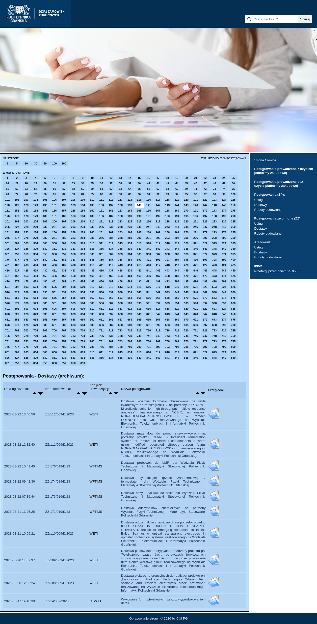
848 (214, 357)
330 (45, 248)
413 (120, 265)
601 (7, 308)
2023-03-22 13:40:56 (19, 414)
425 (233, 265)
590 (139, 303)
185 (92, 216)
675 (233, 319)
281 (54, 237)
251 (7, 232)
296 (195, 237)
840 (139, 357)
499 (224, 281)
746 (195, 335)
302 (17, 243)
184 (82, 216)
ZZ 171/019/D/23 (57, 512)
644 (177, 314)
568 (167, 297)
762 (111, 341)
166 (148, 210)
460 (92, 275)
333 (73, 248)
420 (186, 265)
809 (82, 352)
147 (205, 205)
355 (45, 254)
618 (167, 308)
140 (139, 205)
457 (64, 275)
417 (158, 265)
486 (101, 281)
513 (120, 286)
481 (54, 281)
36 (101, 183)
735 (92, 335)
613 (120, 308)
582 (64, 303)
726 (7, 335)
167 (158, 210)
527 (17, 292)
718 (167, 330)
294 (177, 237)
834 (82, 357)
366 (148, 254)
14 (129, 177)
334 (82, 248)
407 (64, 265)
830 (45, 357)
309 (82, 243)
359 (82, 254)
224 (224, 221)
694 (177, 325)
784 (82, 346)
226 (7, 226)
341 (148, 248)
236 (101, 226)
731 (54, 335)
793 (167, 346)
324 (224, 243)
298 (214, 237)
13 (120, 177)
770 (186, 341)
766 (148, 341)
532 (64, 292)
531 (54, 292)
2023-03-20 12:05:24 (19, 583)
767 (158, 341)
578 (26, 303)
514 (130, 286)
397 (205, 259)
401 (7, 265)
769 (177, 341)
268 (167, 232)
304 (35, 243)
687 (111, 325)
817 (158, 352)
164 (130, 210)
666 (148, 319)
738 (120, 335)
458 (73, 275)
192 (158, 216)
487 (111, 281)
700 (233, 325)
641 (148, 314)
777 (17, 346)
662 (111, 319)
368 (167, 254)
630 (45, 314)
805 (45, 352)
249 (224, 226)
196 (195, 216)
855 (45, 363)
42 (158, 183)
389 (130, 259)
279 (35, 237)
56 (54, 188)
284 (82, 237)
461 (101, 275)
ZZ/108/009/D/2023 (59, 583)
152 (17, 210)
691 (148, 325)
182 (64, 216)
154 (35, 210)
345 (186, 248)
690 (139, 325)
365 (139, 254)
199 (224, 216)
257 (64, 232)
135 (92, 205)
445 (186, 270)
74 (223, 188)
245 (186, 226)
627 (17, 314)
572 (205, 297)
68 (167, 188)
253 (26, 232)
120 (186, 199)
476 (7, 281)
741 (148, 335)
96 (195, 194)
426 (7, 270)
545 (186, 292)
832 (64, 357)
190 (139, 216)
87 (110, 194)
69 (176, 188)
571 (195, 297)
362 (111, 254)
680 (45, 325)
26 (7, 183)
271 (195, 232)
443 (167, 270)
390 (139, 259)
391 (148, 259)
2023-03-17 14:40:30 (19, 601)
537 (111, 292)
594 (177, 303)
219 (177, 221)
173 (214, 210)
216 (148, 221)
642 (158, 314)
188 (120, 216)
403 (26, 265)
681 (54, 325)
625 (233, 308)
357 (64, 254)
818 (167, 352)
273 (214, 232)
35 (92, 183)
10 (26, 163)
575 (233, 297)
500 (233, 281)
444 (177, 270)
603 (26, 308)
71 (195, 188)
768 (167, 341)
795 (186, 346)
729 (35, 335)
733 (73, 335)
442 (158, 270)
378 (26, 259)
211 (101, 221)
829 (35, 357)
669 (177, 319)
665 (139, 319)
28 (26, 183)
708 (73, 330)
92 (158, 194)
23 (214, 177)
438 (120, 270)
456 (54, 275)
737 (111, 335)
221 (195, 221)
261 (101, 232)
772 (205, 341)
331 (54, 248)
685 (92, 325)
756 (54, 341)
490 (139, 281)
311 (101, 243)
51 (7, 188)
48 (214, 183)
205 (45, 221)
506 (54, 286)
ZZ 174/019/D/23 (57, 481)
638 (120, 314)
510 (92, 286)
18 (167, 177)
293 (167, 237)
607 (64, 308)
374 (224, 254)
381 (54, 259)
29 (35, 183)
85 (92, 194)
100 (54, 163)
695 (186, 325)
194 (177, 216)
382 (64, 259)
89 (129, 194)
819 (177, 352)
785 (92, 346)
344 (177, 248)
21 (195, 177)
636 (101, 314)
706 (54, 330)
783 (73, 346)
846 (195, 357)
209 (82, 221)
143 (167, 205)
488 (120, 281)
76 (7, 194)
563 (120, 297)
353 (26, 254)
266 (148, 232)
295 (186, 237)
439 (130, 270)
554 (35, 297)
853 (26, 363)
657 (64, 319)
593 (167, 303)
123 (214, 199)
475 (233, 275)
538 (120, 292)
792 (158, 346)
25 (233, 177)
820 (186, 352)
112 (111, 199)
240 (139, 226)
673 (214, 319)
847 (205, 357)
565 (139, 297)
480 (45, 281)
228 (26, 226)
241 (148, 226)
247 (205, 226)
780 (45, 346)
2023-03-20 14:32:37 (19, 560)
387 (111, 259)
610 (92, 308)
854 (35, 363)
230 (45, 226)
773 (214, 341)
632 (64, 314)
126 (7, 205)
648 (214, 314)
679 (35, 325)
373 (214, 254)
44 (176, 183)
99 (223, 194)
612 (111, 308)
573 (214, 297)
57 (63, 188)
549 (224, 292)
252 (17, 232)
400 (233, 259)
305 (45, 243)
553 (26, 297)
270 (186, 232)
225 (233, 221)
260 (92, 232)
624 (224, 308)
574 (224, 297)
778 (26, 346)
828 (26, 357)
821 (195, 352)
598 (214, 303)
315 (139, 243)
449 (224, 270)
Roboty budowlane (267, 210)
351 (7, 254)
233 (73, 226)
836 (101, 357)
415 (139, 265)
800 (233, 346)
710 (92, 330)
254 (35, 232)
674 (224, 319)
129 (35, 205)
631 (54, 314)
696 (195, 325)
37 (110, 183)
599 (224, 303)
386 (101, 259)
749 (224, 335)
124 (224, 199)
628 (26, 314)
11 (101, 177)
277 (17, 237)
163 (120, 210)
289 (130, 237)
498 (214, 281)
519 (177, 286)
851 (7, 363)
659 (82, 319)
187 (111, 216)
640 (139, 314)
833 (73, 357)
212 (111, 221)
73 (214, 188)
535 (92, 292)
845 (186, 357)
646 (195, 314)
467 (158, 275)
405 (45, 265)
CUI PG (182, 618)
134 (82, 205)
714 (130, 330)
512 (111, 286)
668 (167, 319)
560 (92, 297)
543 (167, 292)
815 (139, 352)
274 (224, 232)
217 (158, 221)
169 (177, 210)
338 (120, 248)
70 (186, 188)
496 (195, 281)
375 (233, 254)
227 (17, 226)
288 (120, 237)
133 (73, 205)
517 (158, 286)
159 (82, 210)
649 (224, 314)
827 (17, 357)
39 (129, 183)
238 (120, 226)
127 (17, 205)
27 (16, 183)
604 (35, 308)
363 (120, 254)
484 (82, 281)
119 (177, 199)
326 (7, 248)
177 (17, 216)
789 (130, 346)
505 (45, 286)
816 (148, 352)
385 (92, 259)
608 (73, 308)
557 (64, 297)
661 (101, 319)
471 (195, 275)
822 (205, 352)
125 (233, 199)
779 (35, 346)
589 (130, 303)
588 (120, 303)
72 (205, 188)
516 (148, 286)
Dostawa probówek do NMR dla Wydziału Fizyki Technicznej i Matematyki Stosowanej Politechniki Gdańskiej (163, 466)
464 (130, 275)
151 (7, 210)
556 (54, 297)
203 (26, 221)
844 (177, 357)
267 (158, 232)
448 (214, 270)
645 (186, 314)
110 (92, 199)
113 (120, 199)
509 (82, 286)
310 (92, 243)
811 (101, 352)
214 (130, 221)
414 (130, 265)
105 (45, 199)
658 (73, 319)
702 (17, 330)
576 (7, 303)
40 (139, 183)
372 (205, 254)
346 (195, 248)
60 (92, 188)
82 (63, 194)
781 (54, 346)
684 (82, 325)
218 (167, 221)
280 (45, 237)
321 (195, 243)
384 (82, 259)
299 (224, 237)
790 (139, 346)
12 (110, 177)
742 (158, 335)
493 (167, 281)
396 (195, 259)
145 (186, 205)
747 (205, 335)
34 (82, 183)
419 (177, 265)
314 (130, 243)
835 (92, 357)
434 (82, 270)
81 (54, 194)
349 (224, 248)
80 (45, 194)
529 (35, 292)
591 (148, 303)
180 (45, 216)
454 (35, 275)
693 (167, 325)
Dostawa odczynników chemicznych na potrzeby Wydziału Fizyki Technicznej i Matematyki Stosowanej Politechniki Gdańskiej (163, 511)
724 (224, 330)
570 (186, 297)
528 (26, 292)
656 (54, 319)
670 (186, 319)
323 (214, 243)
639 (130, 314)
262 (111, 232)
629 (35, 314)
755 (45, 341)
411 (101, 265)
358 (73, 254)
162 (111, 210)
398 (214, 259)
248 (214, 226)
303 (26, 243)
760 (92, 341)
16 (148, 177)
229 (35, 226)
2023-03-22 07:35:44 (19, 496)
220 (186, 221)
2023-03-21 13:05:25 (19, 512)
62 (110, 188)
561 (101, 297)
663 (120, 319)
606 (54, 308)
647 (205, 314)
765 (139, 341)
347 (205, 248)
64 (129, 188)
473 (214, 275)
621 (195, 308)
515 (139, 286)
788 (120, 346)
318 (167, 243)
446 (195, 270)
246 (195, 226)
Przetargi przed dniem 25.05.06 (277, 271)
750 (233, 335)
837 (111, 357)
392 (158, 259)
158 (73, 210)
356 (54, 254)
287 (111, 237)
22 (205, 177)
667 (158, 319)
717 (158, 330)
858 (73, 363)
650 (233, 314)
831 (54, 357)
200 (64, 163)
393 (167, 259)
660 (92, 319)
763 (120, 341)
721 (195, 330)
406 (54, 265)
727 (17, 335)
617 (158, 308)
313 (120, 243)
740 (139, 335)
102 (17, 199)
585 (92, 303)
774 (224, 341)
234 (82, 226)
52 (16, 188)
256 (54, 232)
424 (224, 265)
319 (177, 243)
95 (186, 194)
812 (111, 352)
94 (176, 194)
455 (45, 275)
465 (139, 275)
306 (54, 243)
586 (101, 303)
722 (205, 330)
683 (73, 325)
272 (205, 232)
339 (130, 248)
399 (224, 259)
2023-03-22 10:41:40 (19, 466)
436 (101, 270)
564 (130, 297)
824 (224, 352)
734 (82, 335)
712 (111, 330)
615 (139, 308)
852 (17, 363)
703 (26, 330)
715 (139, 330)
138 (120, 205)
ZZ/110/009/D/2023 (59, 533)
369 (177, 254)
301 (7, 243)
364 (130, 254)
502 (17, 286)
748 (214, 335)
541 (148, 292)
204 (35, 221)
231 (54, 226)
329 (35, 248)
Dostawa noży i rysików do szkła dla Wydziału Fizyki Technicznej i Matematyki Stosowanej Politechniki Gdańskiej (163, 496)
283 (73, 237)
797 (205, 346)
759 (82, 341)
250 (233, 226)
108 (73, 199)
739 (130, 335)
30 (35, 163)
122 (205, 199)
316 (148, 243)
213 (120, 221)
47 (205, 183)
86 (101, 194)
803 (26, 352)
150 (233, 205)
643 (167, 314)
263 (120, 232)
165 (139, 210)
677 (17, 325)
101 (7, 199)
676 (7, 325)
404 (35, 265)
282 (64, 237)
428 (26, 270)
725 (233, 330)
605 (45, 308)
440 (139, 270)
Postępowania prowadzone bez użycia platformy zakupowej (278, 184)
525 (233, 286)
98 (214, 194)
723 (214, 330)
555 (45, 297)
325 (233, 243)
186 (101, 216)
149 (224, 205)
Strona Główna (265, 160)
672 (205, 319)
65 (139, 188)
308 (73, 243)
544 (177, 292)
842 (158, 357)
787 (111, 346)
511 (101, 286)
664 (130, 319)
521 (195, 286)
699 (224, 325)
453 (26, 275)
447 (205, 270)
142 (158, 205)
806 (54, 352)
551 (7, 297)
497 (205, 281)
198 (214, 216)
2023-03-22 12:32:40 (19, 444)
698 (214, 325)
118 (167, 199)
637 (111, 314)
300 (233, 237)
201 (7, 221)
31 (54, 183)
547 (205, 292)
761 (101, 341)
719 (177, 330)
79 (35, 194)
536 (101, 292)
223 (214, 221)
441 (148, 270)
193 (167, 216)
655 (45, 319)
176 (7, 216)
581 (54, 303)
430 (45, 270)
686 (101, 325)
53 (26, 188)
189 (130, 216)
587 (111, 303)
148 (214, 205)
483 (73, 281)
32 (63, 183)
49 (223, 183)
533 (73, 292)
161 (101, 210)
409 (82, 265)
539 (130, 292)
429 (35, 270)
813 (120, 352)
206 (54, 221)
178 (26, 216)
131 (54, 205)
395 (186, 259)
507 (64, 286)
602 (17, 308)
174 (224, 210)
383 (73, 259)
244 (177, 226)
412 (111, 265)
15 (139, 177)
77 (16, 194)
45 (186, 183)
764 (130, 341)
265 (139, 232)
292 (158, 237)
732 (64, 335)
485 (92, 281)
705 (45, 330)
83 (73, 194)
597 (205, 303)
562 (111, 297)
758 (73, 341)
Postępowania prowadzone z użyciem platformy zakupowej (283, 171)
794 (177, 346)
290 (139, 237)
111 (101, 199)
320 (186, 243)
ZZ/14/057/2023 (57, 601)
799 (224, 346)
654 (35, 319)
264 (130, 232)
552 (17, 297)
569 (177, 297)
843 (167, 357)
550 (233, 292)
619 (177, 308)
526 (7, 292)
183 (73, 216)
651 (7, 319)
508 (73, 286)
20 (186, 177)
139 (130, 205)
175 (233, 210)
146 (195, 205)
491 (148, 281)
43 (167, 183)
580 (45, 303)
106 (54, 199)
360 (92, 254)
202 (17, 221)
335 (92, 248)
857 (64, 363)
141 (148, 205)
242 (158, 226)
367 (158, 254)
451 (7, 275)
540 (139, 292)
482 (64, 281)
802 (17, 352)
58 (73, 188)
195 (186, 216)
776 (7, 346)
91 (148, 194)
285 (92, 237)
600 (233, 303)
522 (205, 286)
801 (7, 352)
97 (205, 194)
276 (7, 237)
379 (35, 259)
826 (7, 357)
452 (17, 275)
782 (64, 346)
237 (111, 226)
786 (101, 346)
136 (101, 205)
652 (17, 319)
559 (82, 297)
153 (26, 210)
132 (64, 205)
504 (35, 286)
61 (101, 188)
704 (35, 330)
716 (148, 330)
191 (148, 216)
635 (92, 314)
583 (73, 303)
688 (120, 325)
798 (214, 346)
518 (167, 286)
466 (148, 275)
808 (73, 352)
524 (224, 286)
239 (130, 226)
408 (73, 265)
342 (158, 248)
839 (130, 357)
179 (35, 216)
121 (195, 199)
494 (177, 281)
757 (64, 341)
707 (64, 330)
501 (7, 286)
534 (82, 292)
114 (130, 199)
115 (139, 199)
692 (158, 325)
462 (111, 275)
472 (205, 275)
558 (73, 297)
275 (233, 232)
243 (167, 226)
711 (101, 330)
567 (158, 297)
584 (82, 303)
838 (120, 357)
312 (111, 243)
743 (167, 335)
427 (17, 270)
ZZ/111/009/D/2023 (59, 444)
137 (111, 205)
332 (64, 248)
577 (17, 303)
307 (64, 243)
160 (92, 210)
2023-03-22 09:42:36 (19, 481)
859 (82, 363)
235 (92, 226)
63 (120, 188)
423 (214, 265)
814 (130, 352)
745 (186, 335)
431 (54, 270)
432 (64, 270)
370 (186, 254)
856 (54, 363)
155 (45, 210)
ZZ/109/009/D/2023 (59, 560)
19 (176, 177)
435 (92, 270)
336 (101, 248)
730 (45, 335)
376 (7, 259)
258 (73, 232)
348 (214, 248)
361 (101, 254)
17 (158, 177)
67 (158, 188)
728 (26, 335)
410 (92, 265)
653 (26, 319)
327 (17, 248)
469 (177, 275)
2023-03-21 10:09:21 (19, 533)
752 (17, 341)
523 (214, 286)
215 (139, 221)
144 (177, 205)
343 (167, 248)
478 (26, 281)
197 (205, 216)
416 (148, 265)
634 (82, 314)
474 (224, 275)
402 (17, 265)
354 (35, 254)
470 (186, 275)
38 (120, 183)
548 (214, 292)
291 (148, 237)
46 (195, 183)
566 (148, 297)
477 (17, 281)
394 (177, 259)
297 (205, 237)
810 (92, 352)
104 (35, 199)
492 (158, 281)
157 (64, 210)
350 (233, 248)
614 (130, 308)
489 (130, 281)
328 (26, 248)
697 (205, 325)
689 (130, 325)
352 (17, 254)
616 (148, 308)
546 (195, 292)
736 (101, 335)
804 (35, 352)
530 (45, 292)
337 (111, 248)
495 (186, 281)
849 (224, 357)
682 (64, 325)
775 (233, 341)
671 (195, 319)
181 (54, 216)
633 (73, 314)
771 (195, 341)
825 (233, 352)
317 (158, 243)
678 (26, 325)
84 (82, 194)
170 (186, 210)
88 (120, 194)
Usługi (258, 200)
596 (195, 303)
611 (101, 308)
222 (205, 221)
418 (167, 265)
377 (17, 259)
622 (205, 308)
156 (54, 210)
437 (111, 270)
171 (195, 210)
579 (35, 303)
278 (26, 237)
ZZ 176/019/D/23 (57, 466)
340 (139, 248)
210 (92, 221)
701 (7, 330)
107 (64, 199)
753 (26, 341)
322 (205, 243)
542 (158, 292)
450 (233, 270)
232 (64, 226)
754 (35, 341)
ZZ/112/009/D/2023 (59, 414)
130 (45, 205)
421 (195, 265)
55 (45, 188)
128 (26, 205)
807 (64, 352)
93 (167, 194)
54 (35, 188)
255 (45, 232)
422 (205, 265)
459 (82, 275)
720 (186, 330)
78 (26, 194)
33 (73, 183)
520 (186, 286)
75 (233, 188)
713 (120, 330)
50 (45, 163)
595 (186, 303)
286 (101, 237)
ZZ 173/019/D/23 (57, 496)
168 (167, 210)
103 (26, 199)
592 (158, 303)
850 (233, 357)
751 (7, 341)
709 (82, 330)
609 (82, 308)
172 (205, 210)
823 (214, 352)
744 (177, 335)
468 (167, 275)
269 (177, 232)
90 (139, 194)
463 (120, 275)
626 (7, 314)
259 (82, 232)
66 (148, 188)
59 (82, 188)
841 (148, 357)
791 (148, 346)
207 (64, 221)
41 (148, 183)
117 (158, 199)
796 (195, 346)
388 (120, 259)
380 (45, 259)
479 (35, 281)
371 (195, 254)
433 (73, 270)
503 (26, 286)
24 (223, 177)
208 (73, 221)
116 (148, 199)
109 (82, 199)
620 (186, 308)
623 (214, 308)
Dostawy (260, 205)
